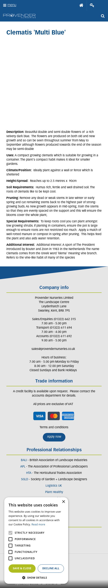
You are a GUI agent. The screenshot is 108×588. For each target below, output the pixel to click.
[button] (36, 577)
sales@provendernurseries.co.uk (53, 349)
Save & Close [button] (22, 568)
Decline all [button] (50, 568)
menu (11, 5)
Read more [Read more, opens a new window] (38, 524)
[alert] (36, 540)
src (103, 16)
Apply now (54, 436)
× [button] (63, 501)
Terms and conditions (54, 427)
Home (81, 5)
